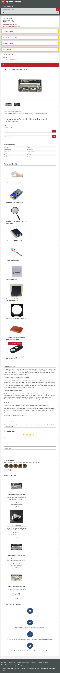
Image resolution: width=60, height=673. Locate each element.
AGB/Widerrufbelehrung (23, 662)
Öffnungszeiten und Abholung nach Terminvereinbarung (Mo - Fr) (11, 25)
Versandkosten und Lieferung (8, 665)
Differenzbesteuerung (42, 662)
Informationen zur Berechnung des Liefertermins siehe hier (35, 113)
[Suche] (57, 9)
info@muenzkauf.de (8, 22)
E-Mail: (6, 443)
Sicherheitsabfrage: (9, 460)
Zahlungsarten (21, 665)
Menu (5, 65)
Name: (6, 437)
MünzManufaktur (21, 415)
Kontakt (33, 662)
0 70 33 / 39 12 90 (8, 20)
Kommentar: (7, 448)
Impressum (4, 662)
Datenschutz (12, 662)
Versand (12, 127)
